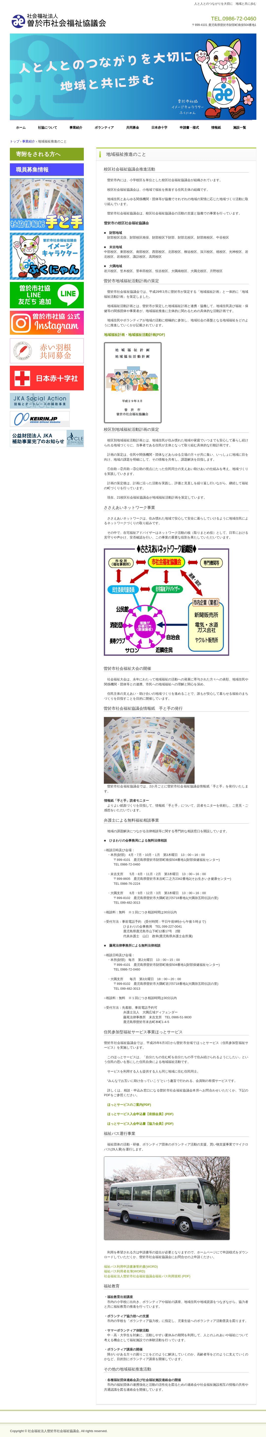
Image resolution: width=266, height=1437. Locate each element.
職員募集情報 (32, 170)
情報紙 (216, 127)
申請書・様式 (189, 127)
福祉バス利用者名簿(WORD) (124, 1271)
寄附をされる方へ (38, 154)
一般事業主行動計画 (164, 1417)
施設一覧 (239, 127)
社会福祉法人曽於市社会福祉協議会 (78, 19)
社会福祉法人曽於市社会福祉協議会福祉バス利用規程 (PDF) (147, 1276)
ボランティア (104, 127)
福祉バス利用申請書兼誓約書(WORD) (131, 1266)
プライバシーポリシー (128, 1417)
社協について (47, 127)
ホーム (21, 127)
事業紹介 (76, 127)
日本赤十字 (159, 127)
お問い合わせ (96, 1417)
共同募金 (132, 127)
